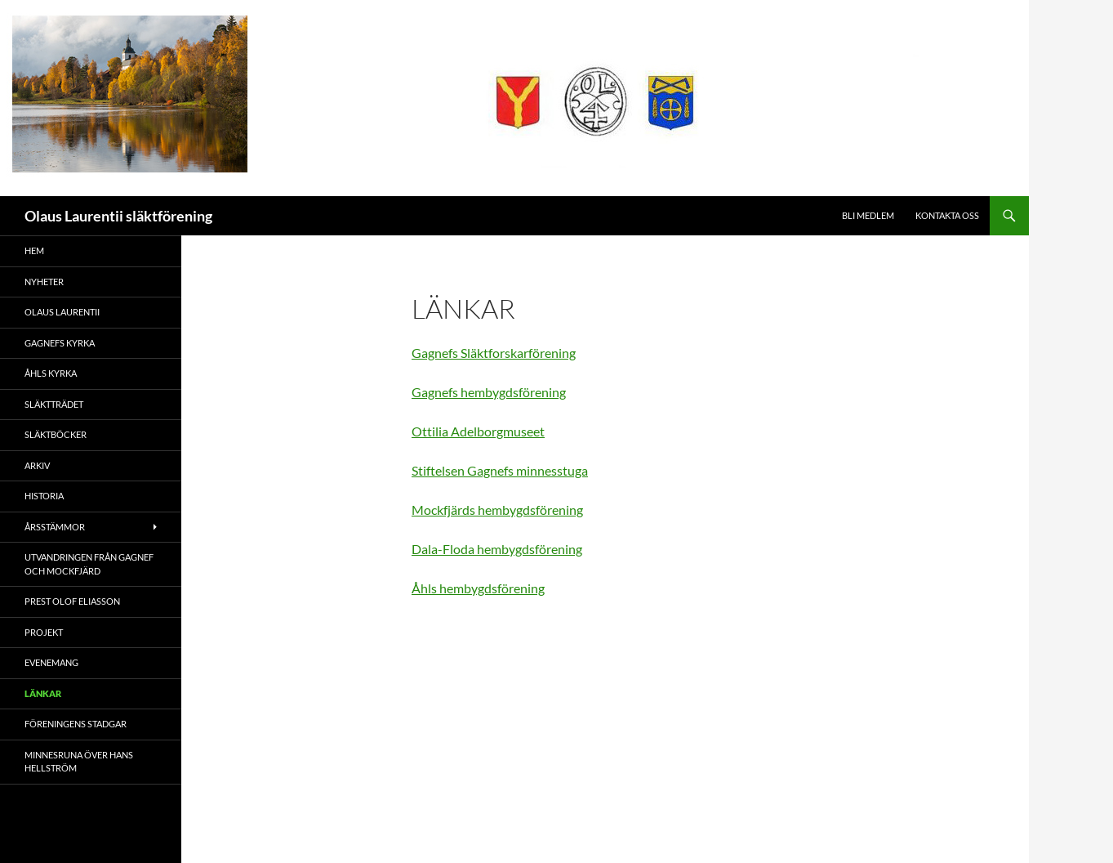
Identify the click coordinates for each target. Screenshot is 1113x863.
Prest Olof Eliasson (72, 601)
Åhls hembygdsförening (478, 588)
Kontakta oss (947, 215)
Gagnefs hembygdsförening (489, 392)
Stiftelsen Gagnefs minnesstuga (500, 470)
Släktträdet (53, 404)
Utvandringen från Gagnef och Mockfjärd (89, 564)
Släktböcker (55, 434)
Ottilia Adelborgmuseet (478, 431)
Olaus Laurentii (62, 311)
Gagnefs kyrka (59, 343)
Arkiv (37, 465)
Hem (34, 250)
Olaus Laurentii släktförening (118, 216)
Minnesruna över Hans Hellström (78, 761)
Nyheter (44, 281)
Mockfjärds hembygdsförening (497, 509)
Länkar (42, 693)
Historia (44, 495)
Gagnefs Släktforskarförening (494, 352)
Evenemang (51, 662)
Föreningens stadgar (75, 723)
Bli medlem (868, 215)
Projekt (43, 632)
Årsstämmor (54, 526)
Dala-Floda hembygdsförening (497, 549)
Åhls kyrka (50, 373)
